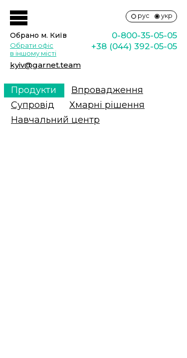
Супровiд (32, 104)
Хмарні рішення (107, 104)
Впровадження (107, 90)
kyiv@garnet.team (45, 65)
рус (144, 15)
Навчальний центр (55, 119)
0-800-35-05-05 (144, 35)
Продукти (33, 90)
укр (167, 15)
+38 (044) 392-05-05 (134, 46)
